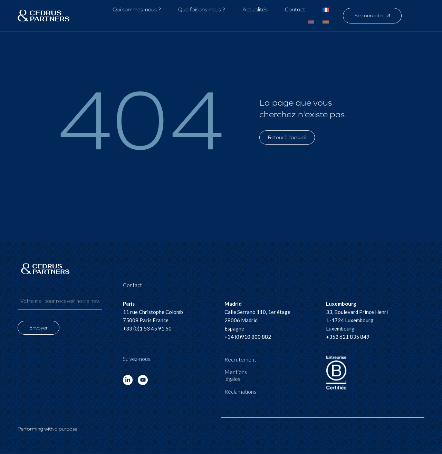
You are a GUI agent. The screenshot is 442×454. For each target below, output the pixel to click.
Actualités (255, 9)
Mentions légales (235, 375)
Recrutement (240, 359)
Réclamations (240, 391)
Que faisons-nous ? (201, 9)
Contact (295, 9)
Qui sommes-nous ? (137, 9)
